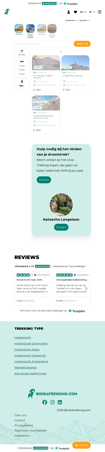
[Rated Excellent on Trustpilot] (52, 311)
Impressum (22, 435)
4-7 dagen (22, 70)
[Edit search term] (47, 44)
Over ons (20, 415)
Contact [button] (44, 179)
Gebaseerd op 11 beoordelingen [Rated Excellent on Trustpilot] (50, 266)
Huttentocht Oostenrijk (30, 355)
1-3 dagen (22, 66)
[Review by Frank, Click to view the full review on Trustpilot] (33, 288)
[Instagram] (52, 403)
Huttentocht (22, 337)
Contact (19, 420)
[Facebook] (45, 403)
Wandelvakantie (25, 367)
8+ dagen (22, 74)
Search (82, 43)
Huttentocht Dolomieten (31, 343)
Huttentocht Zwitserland (31, 361)
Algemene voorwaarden (30, 430)
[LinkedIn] (60, 403)
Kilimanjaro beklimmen (30, 373)
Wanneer (21, 52)
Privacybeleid (23, 425)
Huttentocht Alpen (27, 349)
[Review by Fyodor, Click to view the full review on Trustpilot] (72, 288)
